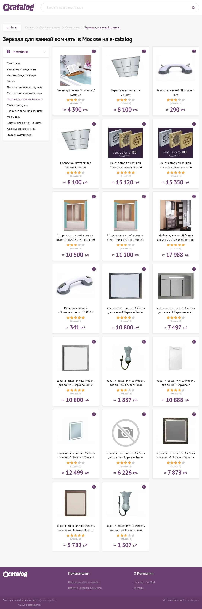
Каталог (30, 27)
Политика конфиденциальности (85, 588)
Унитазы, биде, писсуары (21, 75)
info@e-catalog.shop (46, 600)
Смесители (13, 63)
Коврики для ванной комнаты (25, 111)
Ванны (11, 81)
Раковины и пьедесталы (21, 69)
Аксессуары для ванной (21, 128)
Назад (12, 27)
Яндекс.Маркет (191, 600)
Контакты (139, 588)
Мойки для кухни (17, 105)
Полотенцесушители (19, 134)
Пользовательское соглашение (84, 582)
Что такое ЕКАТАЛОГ (144, 582)
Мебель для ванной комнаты (24, 93)
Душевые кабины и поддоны (24, 87)
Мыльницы (13, 117)
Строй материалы (50, 27)
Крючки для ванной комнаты (24, 123)
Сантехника (72, 27)
